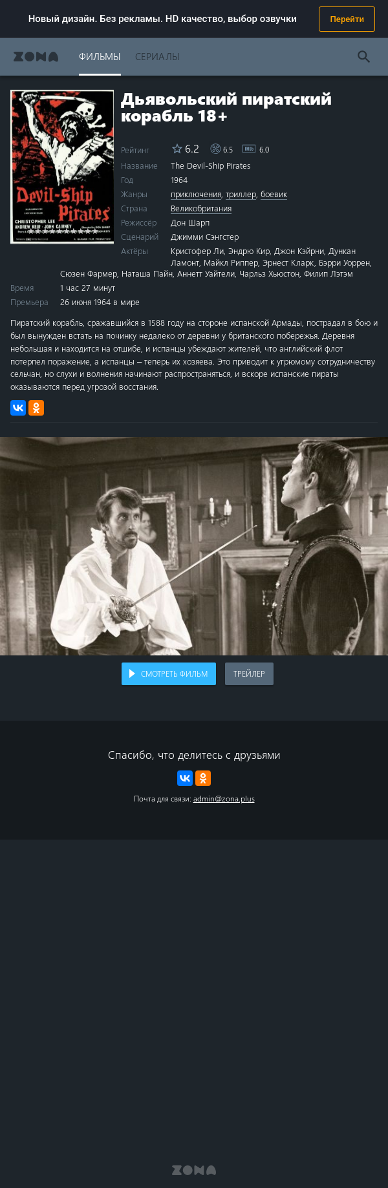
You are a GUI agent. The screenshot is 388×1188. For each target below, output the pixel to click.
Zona (36, 56)
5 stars (59, 230)
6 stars (66, 230)
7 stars (73, 230)
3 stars (44, 230)
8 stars (80, 230)
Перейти (347, 19)
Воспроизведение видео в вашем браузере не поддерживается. (194, 546)
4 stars (52, 230)
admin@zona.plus (224, 798)
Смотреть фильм (174, 673)
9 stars (87, 230)
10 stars (94, 230)
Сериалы (157, 56)
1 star (30, 230)
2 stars (37, 230)
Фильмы (100, 56)
